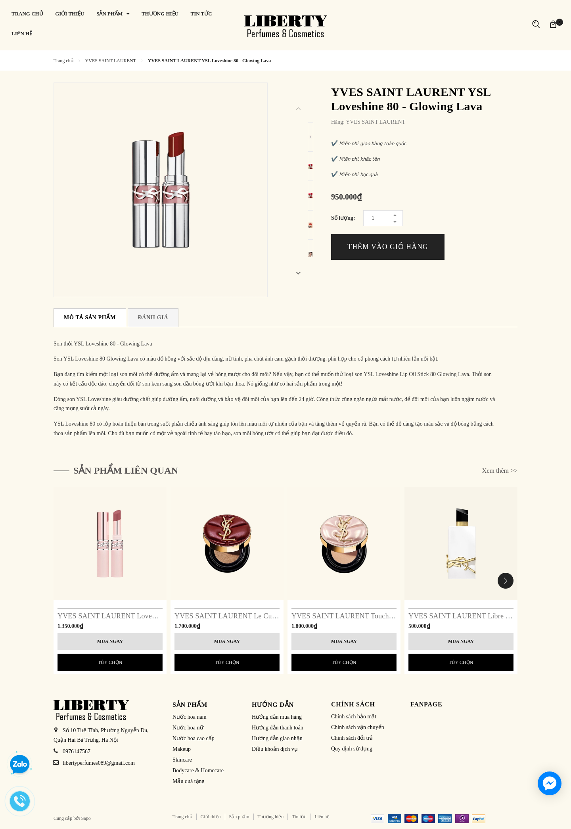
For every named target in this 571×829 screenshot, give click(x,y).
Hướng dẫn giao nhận (277, 738)
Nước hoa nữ (187, 728)
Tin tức (299, 816)
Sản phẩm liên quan (125, 470)
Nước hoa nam (189, 717)
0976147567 (76, 751)
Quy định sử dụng (351, 749)
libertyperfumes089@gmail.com (99, 763)
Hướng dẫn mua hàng (277, 717)
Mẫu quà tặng (188, 781)
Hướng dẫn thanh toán (277, 728)
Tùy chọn (110, 662)
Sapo (86, 818)
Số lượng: (343, 218)
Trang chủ (182, 816)
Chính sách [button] (353, 704)
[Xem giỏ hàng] (553, 24)
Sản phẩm (239, 816)
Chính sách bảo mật (353, 717)
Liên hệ (322, 816)
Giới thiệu (211, 816)
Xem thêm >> (499, 470)
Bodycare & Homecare (198, 770)
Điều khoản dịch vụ (275, 749)
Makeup (181, 749)
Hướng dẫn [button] (273, 704)
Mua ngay (110, 641)
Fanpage (426, 704)
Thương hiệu (271, 816)
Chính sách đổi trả (352, 738)
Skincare (182, 760)
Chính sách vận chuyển (357, 727)
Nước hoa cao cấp (193, 738)
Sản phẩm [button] (189, 704)
